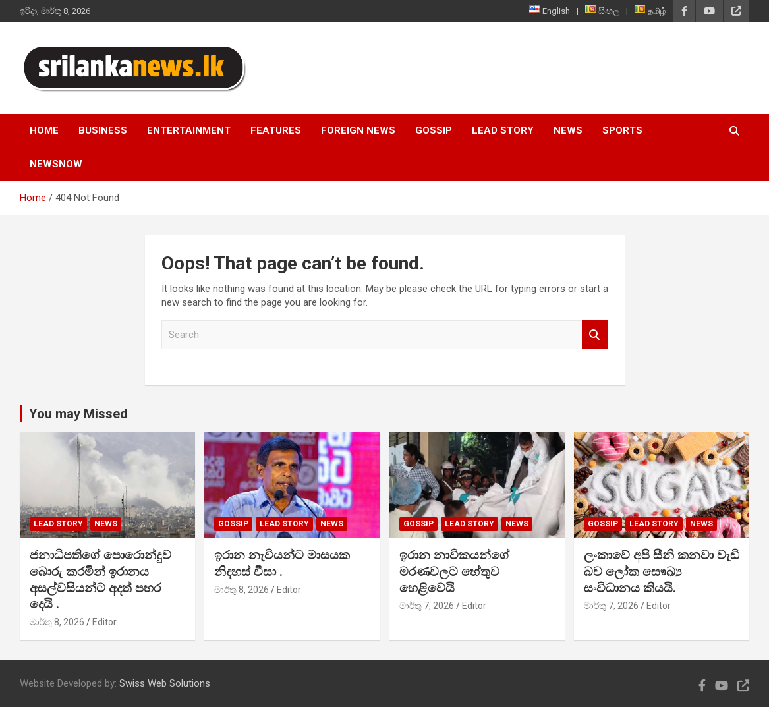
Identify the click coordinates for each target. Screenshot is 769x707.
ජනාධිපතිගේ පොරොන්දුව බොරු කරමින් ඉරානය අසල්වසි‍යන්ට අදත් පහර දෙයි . (100, 579)
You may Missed (78, 414)
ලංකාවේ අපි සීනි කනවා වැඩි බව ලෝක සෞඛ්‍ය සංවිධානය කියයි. (661, 571)
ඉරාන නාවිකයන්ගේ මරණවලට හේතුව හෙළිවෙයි (454, 571)
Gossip (433, 130)
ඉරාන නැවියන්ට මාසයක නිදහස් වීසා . (282, 563)
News (568, 130)
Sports (622, 130)
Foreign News (358, 130)
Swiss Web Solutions (164, 683)
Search (595, 335)
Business (102, 130)
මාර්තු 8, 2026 (57, 622)
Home (44, 130)
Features (275, 130)
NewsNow (56, 164)
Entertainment (189, 130)
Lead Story (503, 130)
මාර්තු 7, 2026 (426, 605)
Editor (104, 622)
